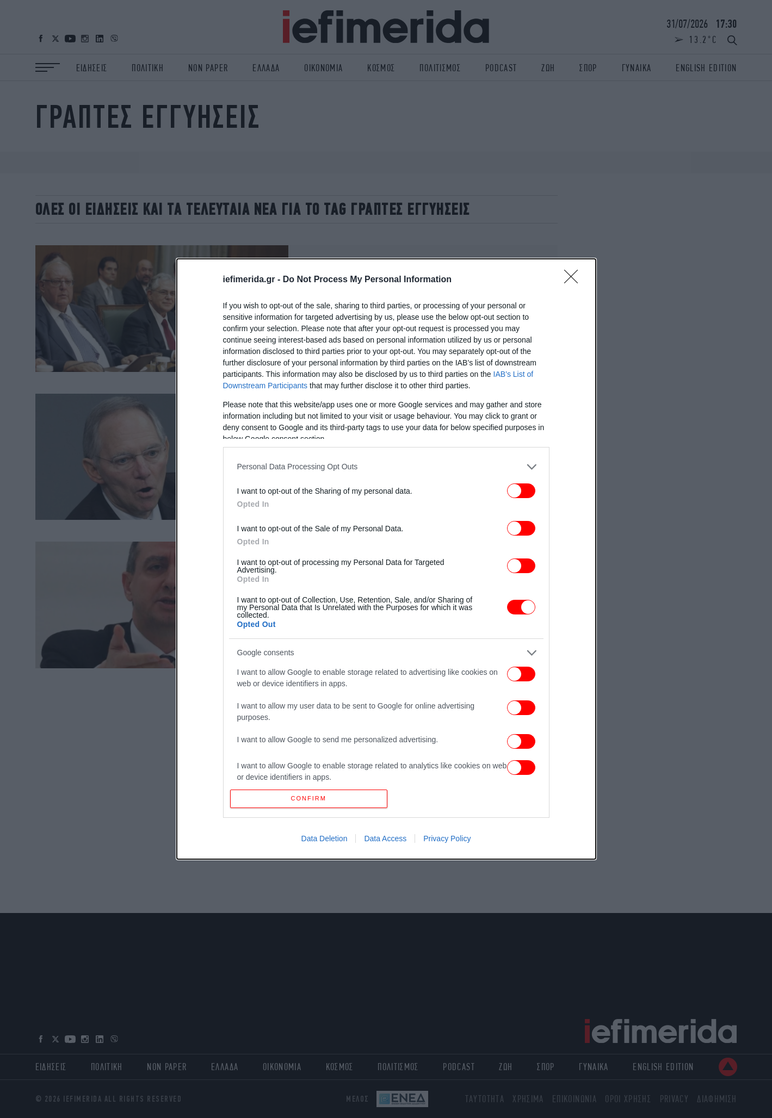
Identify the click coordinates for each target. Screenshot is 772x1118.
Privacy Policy (447, 840)
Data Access (385, 840)
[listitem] (386, 464)
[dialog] (386, 559)
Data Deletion (324, 840)
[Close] (574, 278)
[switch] (521, 488)
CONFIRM (311, 798)
